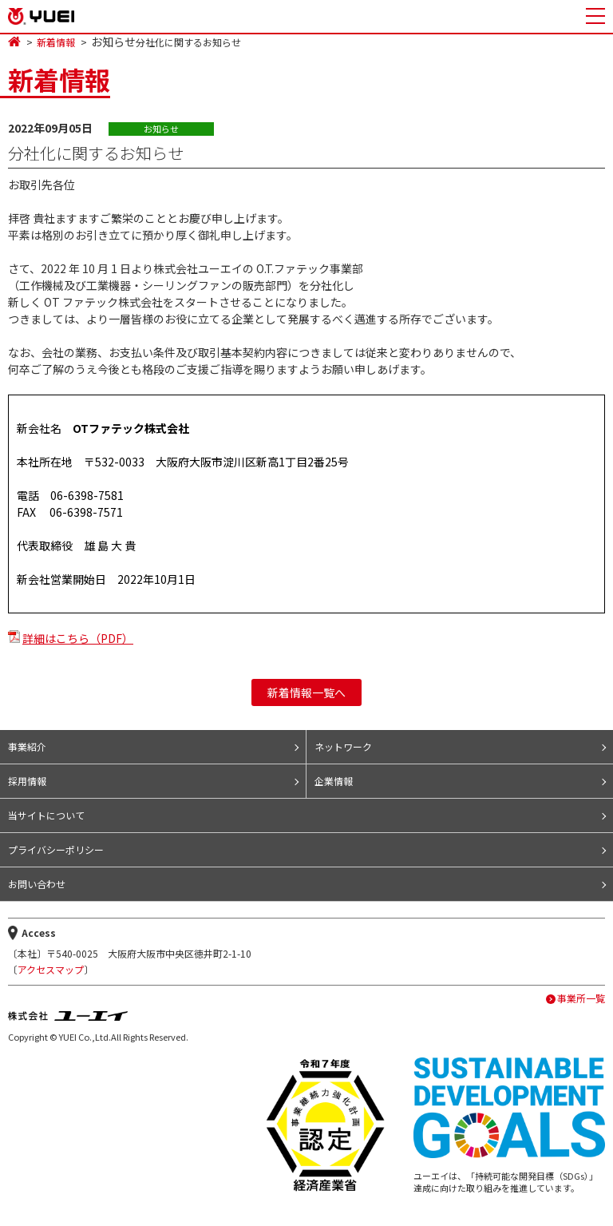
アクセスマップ (51, 969)
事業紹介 (27, 746)
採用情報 (27, 781)
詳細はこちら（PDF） (77, 638)
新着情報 (56, 42)
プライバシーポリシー (56, 849)
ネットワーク (343, 746)
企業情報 (333, 781)
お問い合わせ (36, 884)
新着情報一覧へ (306, 692)
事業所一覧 (581, 998)
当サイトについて (46, 815)
